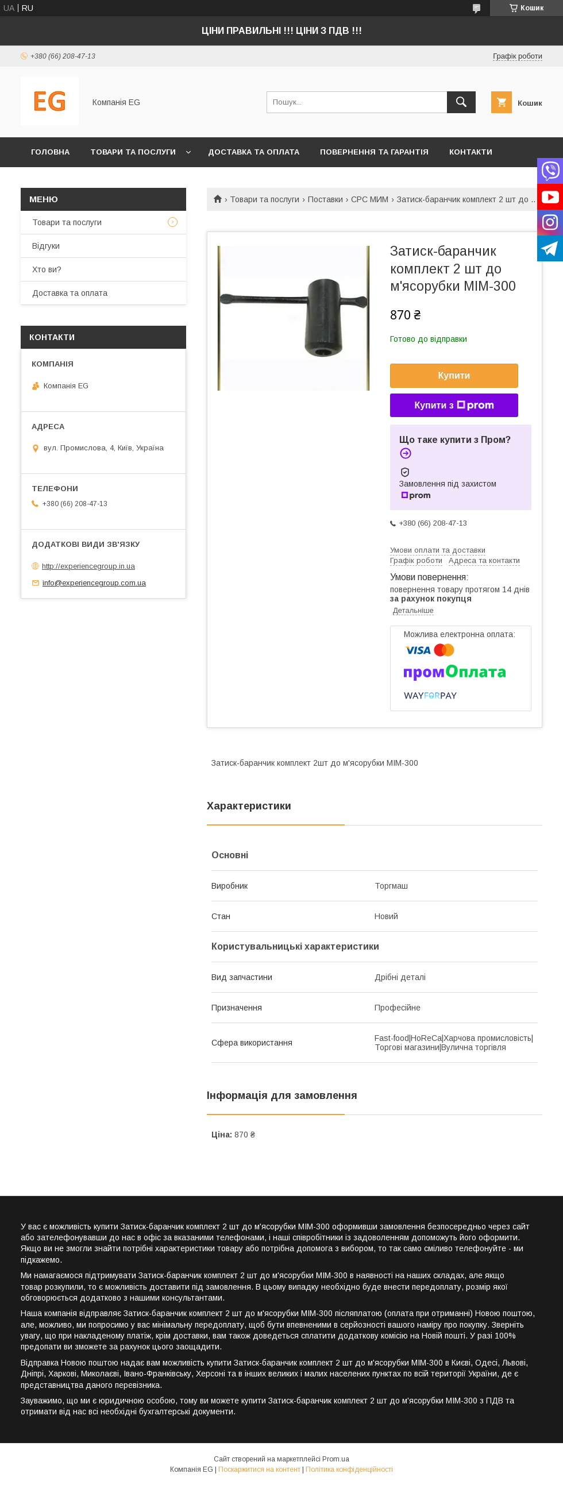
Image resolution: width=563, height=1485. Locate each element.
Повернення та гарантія (374, 152)
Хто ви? (49, 182)
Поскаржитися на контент (259, 1469)
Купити (454, 375)
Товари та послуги (133, 152)
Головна (50, 152)
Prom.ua (335, 1459)
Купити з (453, 405)
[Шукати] (461, 102)
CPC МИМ (369, 199)
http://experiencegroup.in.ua (88, 566)
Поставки (325, 199)
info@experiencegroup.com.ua (94, 582)
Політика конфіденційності (349, 1469)
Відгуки (46, 245)
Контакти (470, 152)
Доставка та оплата (253, 152)
